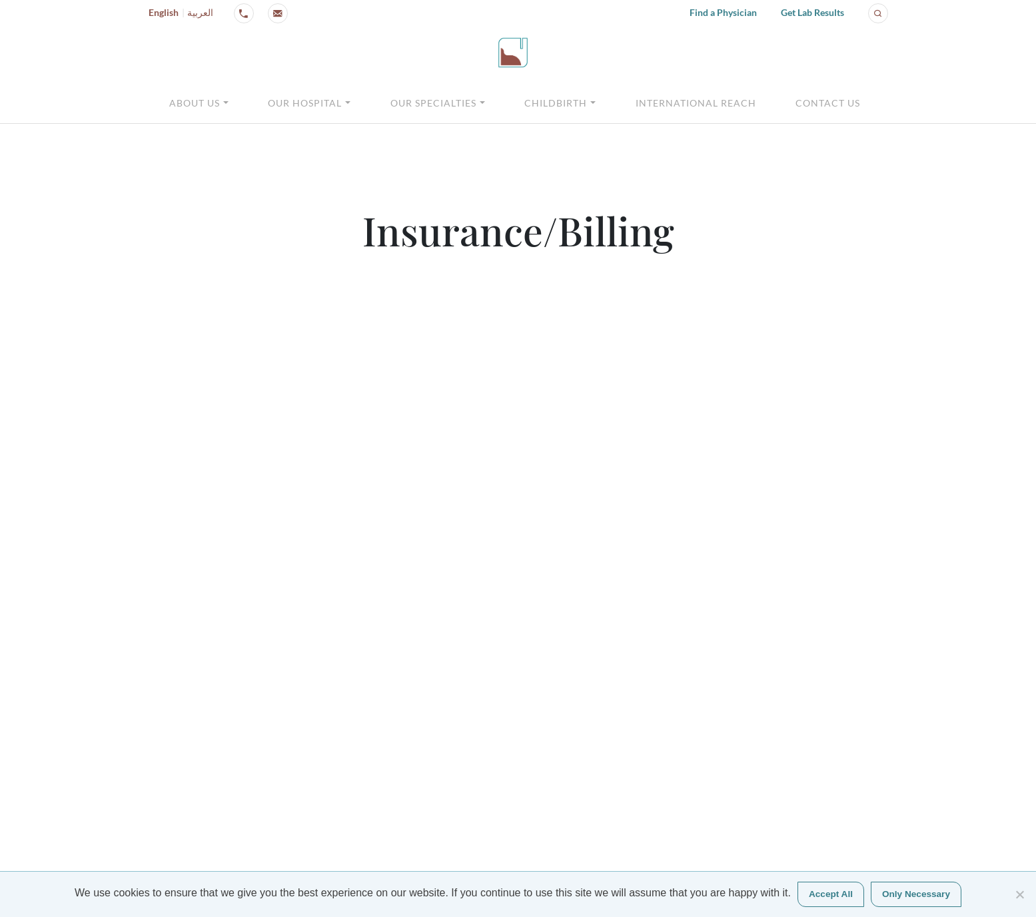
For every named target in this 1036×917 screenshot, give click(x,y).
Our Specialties (433, 103)
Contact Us (827, 103)
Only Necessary (916, 894)
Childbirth (555, 103)
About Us (194, 103)
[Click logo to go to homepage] (513, 52)
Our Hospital (305, 103)
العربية (200, 12)
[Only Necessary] (1019, 894)
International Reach (696, 103)
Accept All (831, 894)
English (164, 12)
